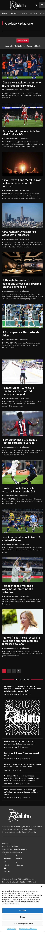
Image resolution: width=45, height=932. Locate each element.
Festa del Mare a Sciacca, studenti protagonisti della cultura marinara (19, 742)
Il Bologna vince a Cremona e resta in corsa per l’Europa (19, 441)
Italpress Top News (10, 90)
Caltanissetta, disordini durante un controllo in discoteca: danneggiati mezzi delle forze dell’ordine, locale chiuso (21, 778)
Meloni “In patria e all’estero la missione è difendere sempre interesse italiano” (21, 640)
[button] (41, 886)
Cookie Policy (11, 929)
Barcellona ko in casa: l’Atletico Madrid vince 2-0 (21, 133)
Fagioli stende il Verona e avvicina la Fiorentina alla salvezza (17, 589)
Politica (7, 770)
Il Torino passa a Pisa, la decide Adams (20, 334)
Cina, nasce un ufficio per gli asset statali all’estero (19, 233)
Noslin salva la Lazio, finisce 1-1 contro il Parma (21, 538)
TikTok (6, 865)
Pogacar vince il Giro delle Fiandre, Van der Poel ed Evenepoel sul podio (18, 391)
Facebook (7, 858)
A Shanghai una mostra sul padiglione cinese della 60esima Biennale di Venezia (21, 283)
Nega (22, 917)
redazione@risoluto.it (18, 849)
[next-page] (19, 671)
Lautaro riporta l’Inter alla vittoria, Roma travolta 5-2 (18, 490)
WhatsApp (19, 865)
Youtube (7, 871)
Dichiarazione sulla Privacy (28, 929)
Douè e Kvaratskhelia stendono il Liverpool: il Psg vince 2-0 (21, 84)
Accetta (22, 911)
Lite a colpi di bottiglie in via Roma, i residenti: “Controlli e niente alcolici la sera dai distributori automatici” (22, 688)
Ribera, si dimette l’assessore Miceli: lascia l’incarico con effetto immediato (22, 765)
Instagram (19, 858)
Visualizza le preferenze (22, 923)
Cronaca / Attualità (11, 694)
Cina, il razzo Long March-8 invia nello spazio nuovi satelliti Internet (21, 183)
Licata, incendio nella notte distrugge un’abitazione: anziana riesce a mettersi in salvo (22, 791)
